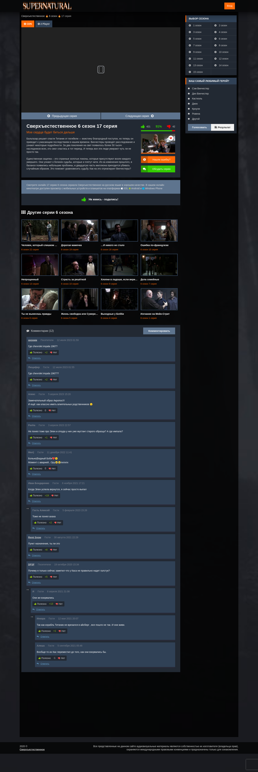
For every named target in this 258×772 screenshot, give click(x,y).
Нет (53, 352)
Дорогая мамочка (71, 245)
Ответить (34, 358)
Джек (194, 103)
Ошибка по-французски (154, 245)
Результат (222, 127)
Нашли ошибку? (162, 159)
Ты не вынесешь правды (36, 314)
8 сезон (220, 45)
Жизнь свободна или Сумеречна (80, 314)
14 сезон (221, 65)
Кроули (195, 108)
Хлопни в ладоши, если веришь (120, 279)
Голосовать (199, 127)
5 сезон (195, 38)
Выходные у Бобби (112, 314)
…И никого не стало (112, 245)
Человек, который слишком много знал (44, 245)
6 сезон (220, 38)
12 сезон (221, 58)
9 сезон (195, 52)
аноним (32, 340)
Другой (195, 118)
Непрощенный (30, 279)
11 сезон (196, 58)
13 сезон (196, 65)
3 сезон (195, 32)
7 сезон (195, 45)
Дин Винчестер (200, 93)
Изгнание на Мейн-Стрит (155, 314)
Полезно (36, 352)
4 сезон (220, 32)
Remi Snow (34, 537)
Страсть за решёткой (73, 279)
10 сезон (221, 52)
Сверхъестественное (32, 749)
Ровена (195, 113)
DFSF (31, 564)
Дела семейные (150, 279)
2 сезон (220, 25)
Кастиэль (196, 98)
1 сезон (195, 25)
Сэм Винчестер (200, 88)
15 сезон (196, 72)
